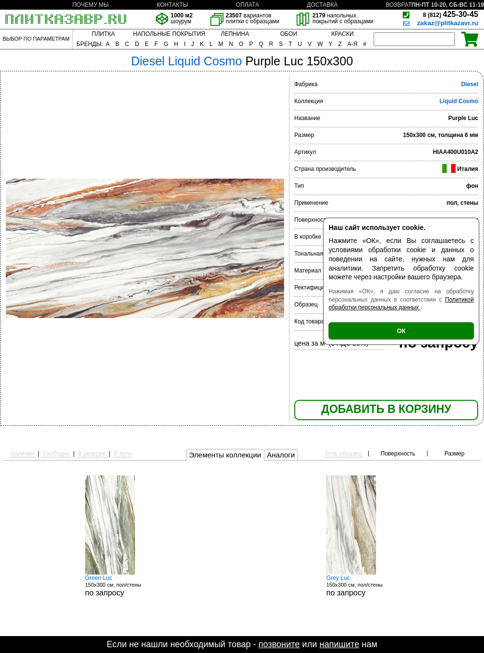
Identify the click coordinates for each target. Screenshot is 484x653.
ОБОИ (288, 33)
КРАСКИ (342, 33)
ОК (401, 330)
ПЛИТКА (103, 33)
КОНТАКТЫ (172, 4)
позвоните (279, 644)
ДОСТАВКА (322, 4)
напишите (339, 644)
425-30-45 (450, 14)
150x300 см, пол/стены (121, 586)
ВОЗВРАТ (399, 4)
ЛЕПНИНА (235, 33)
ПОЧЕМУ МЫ (90, 4)
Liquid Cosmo (458, 101)
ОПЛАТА (247, 4)
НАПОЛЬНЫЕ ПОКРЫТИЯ (169, 33)
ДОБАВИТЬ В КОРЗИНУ (386, 409)
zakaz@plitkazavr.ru (447, 23)
